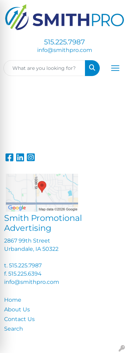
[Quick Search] (44, 68)
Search (13, 328)
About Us (17, 309)
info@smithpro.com (64, 50)
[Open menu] (115, 68)
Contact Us (19, 319)
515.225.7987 (64, 42)
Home (12, 300)
